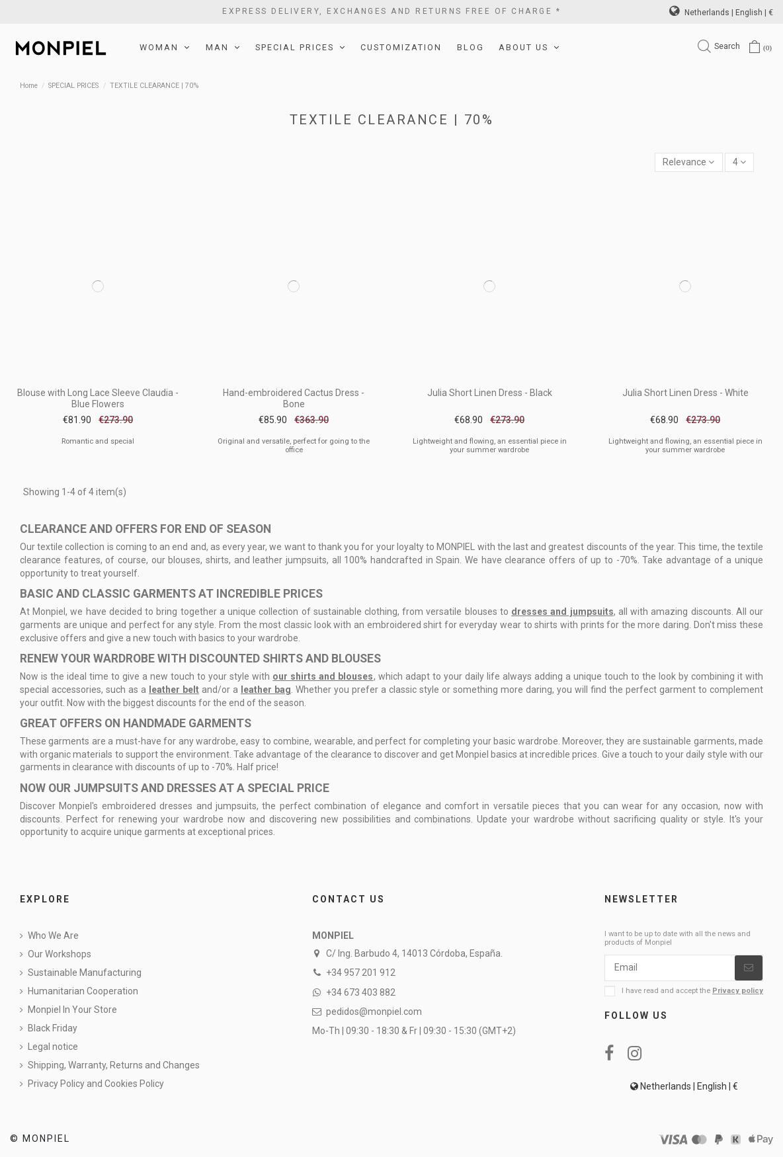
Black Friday (52, 1028)
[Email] (670, 967)
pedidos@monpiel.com (374, 1011)
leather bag (266, 689)
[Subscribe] (748, 967)
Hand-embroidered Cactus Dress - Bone (293, 398)
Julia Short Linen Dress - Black (489, 392)
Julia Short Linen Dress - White (685, 392)
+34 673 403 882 (360, 992)
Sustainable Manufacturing (85, 972)
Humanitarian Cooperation (83, 991)
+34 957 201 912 (360, 972)
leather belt (174, 689)
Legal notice (53, 1046)
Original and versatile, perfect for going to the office (294, 445)
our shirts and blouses (322, 676)
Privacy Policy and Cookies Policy (96, 1083)
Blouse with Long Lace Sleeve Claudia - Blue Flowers (98, 398)
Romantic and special (98, 441)
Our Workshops (59, 954)
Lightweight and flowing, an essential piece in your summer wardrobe (490, 445)
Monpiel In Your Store (72, 1009)
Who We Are (53, 935)
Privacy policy (737, 990)
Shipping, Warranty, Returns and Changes (114, 1065)
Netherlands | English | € (721, 12)
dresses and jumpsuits (562, 611)
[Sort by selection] (688, 162)
